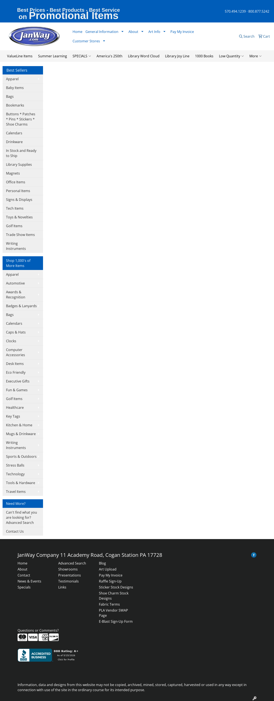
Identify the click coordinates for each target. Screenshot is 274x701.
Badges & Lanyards (21, 306)
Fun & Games (17, 390)
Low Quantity (231, 56)
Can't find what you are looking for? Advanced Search (21, 517)
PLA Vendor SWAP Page (113, 613)
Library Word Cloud (143, 56)
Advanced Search (72, 563)
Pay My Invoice (182, 31)
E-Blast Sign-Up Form (116, 621)
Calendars (14, 133)
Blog (102, 563)
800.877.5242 (258, 11)
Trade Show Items (20, 234)
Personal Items (18, 190)
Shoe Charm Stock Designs (113, 596)
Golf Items (14, 226)
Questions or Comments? (38, 630)
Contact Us (15, 531)
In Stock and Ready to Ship (21, 153)
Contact (24, 575)
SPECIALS (82, 56)
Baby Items (15, 87)
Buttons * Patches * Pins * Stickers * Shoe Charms (20, 119)
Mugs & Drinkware (21, 433)
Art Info (154, 31)
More (255, 56)
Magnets (13, 173)
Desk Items (15, 363)
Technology (15, 474)
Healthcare (15, 407)
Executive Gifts (18, 381)
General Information (101, 31)
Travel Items (16, 491)
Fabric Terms (109, 604)
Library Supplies (19, 164)
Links (62, 587)
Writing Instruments (16, 246)
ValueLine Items (20, 56)
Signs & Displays (19, 199)
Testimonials (68, 581)
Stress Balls (15, 465)
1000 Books (204, 56)
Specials (24, 587)
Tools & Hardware (20, 482)
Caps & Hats (16, 332)
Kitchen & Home (19, 425)
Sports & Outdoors (21, 456)
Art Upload (107, 569)
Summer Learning (52, 56)
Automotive (15, 283)
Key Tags (13, 416)
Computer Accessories (15, 352)
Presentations (69, 575)
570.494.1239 (235, 11)
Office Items (15, 182)
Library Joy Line (177, 56)
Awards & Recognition (15, 294)
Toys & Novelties (19, 217)
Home (77, 31)
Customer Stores (86, 41)
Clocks (11, 341)
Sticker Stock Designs (116, 587)
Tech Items (15, 208)
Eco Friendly (15, 372)
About (22, 569)
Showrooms (68, 569)
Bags (10, 96)
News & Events (29, 581)
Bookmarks (15, 105)
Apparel (12, 79)
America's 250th (109, 56)
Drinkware (14, 141)
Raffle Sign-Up (110, 581)
